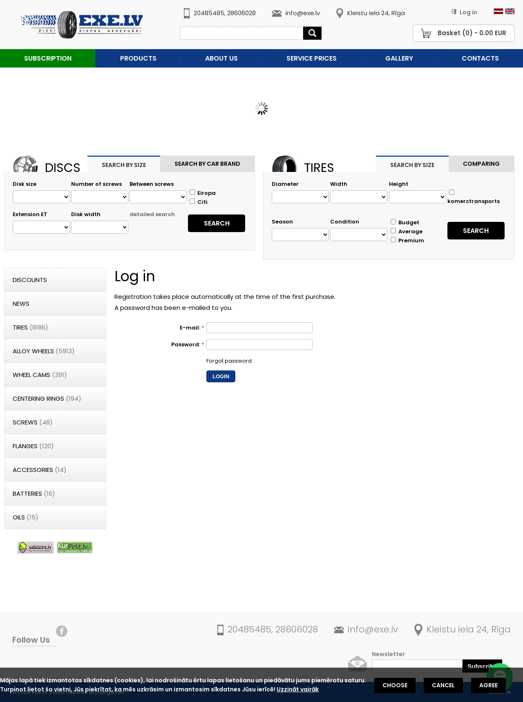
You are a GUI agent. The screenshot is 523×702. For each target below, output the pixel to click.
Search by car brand (207, 164)
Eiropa (203, 193)
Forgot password (229, 361)
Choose (394, 685)
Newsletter (388, 654)
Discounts (30, 279)
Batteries (34, 493)
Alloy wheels (44, 351)
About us (221, 58)
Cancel (443, 685)
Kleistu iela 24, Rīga (376, 13)
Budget (405, 222)
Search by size (124, 165)
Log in (464, 12)
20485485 (209, 13)
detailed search (152, 214)
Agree (488, 685)
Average (406, 231)
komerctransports (473, 197)
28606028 (241, 13)
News (21, 303)
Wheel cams (40, 374)
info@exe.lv (303, 13)
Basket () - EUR (472, 33)
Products (138, 58)
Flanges (33, 446)
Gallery (399, 58)
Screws (33, 422)
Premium (407, 240)
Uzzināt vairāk (298, 689)
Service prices (311, 58)
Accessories (40, 469)
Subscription (48, 58)
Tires (30, 327)
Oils (25, 517)
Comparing (481, 164)
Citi (199, 202)
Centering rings (47, 398)
